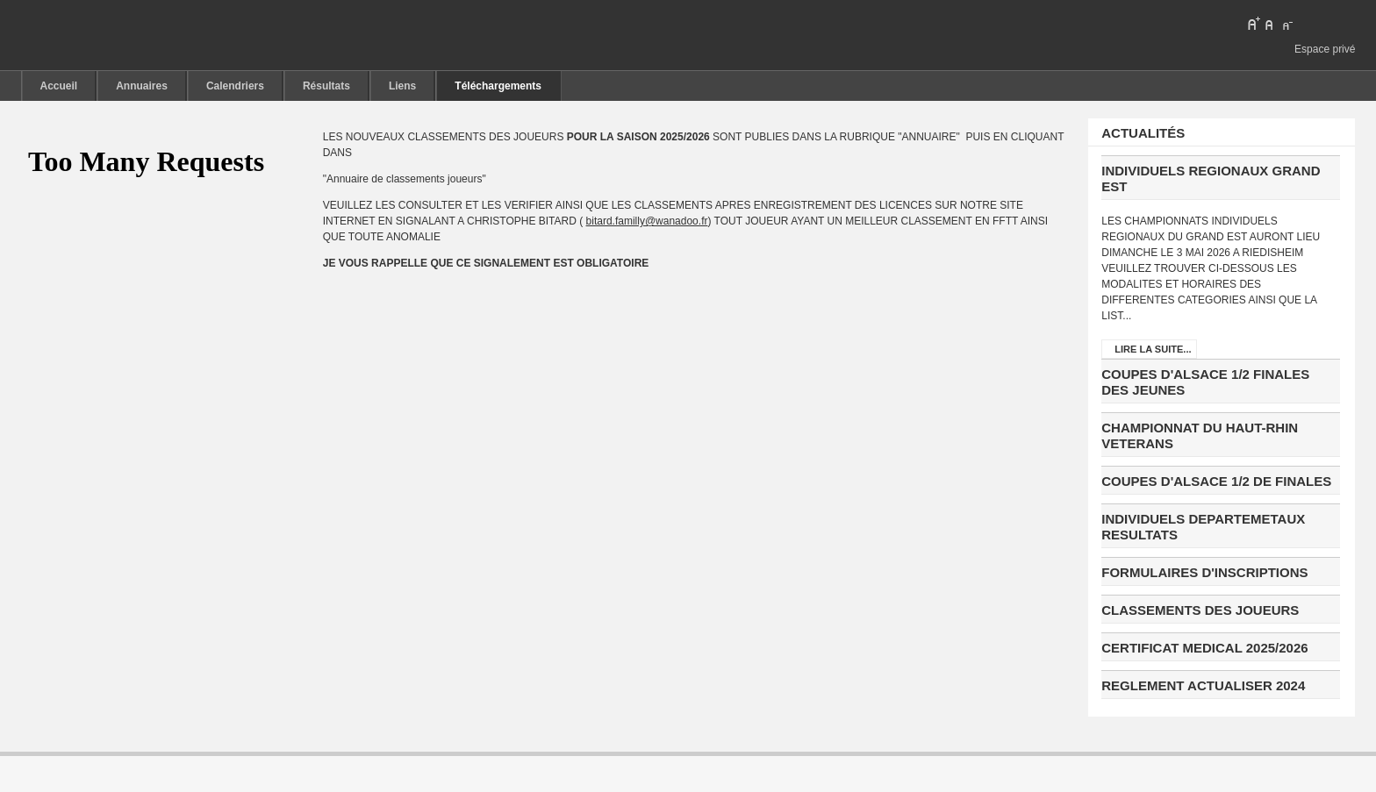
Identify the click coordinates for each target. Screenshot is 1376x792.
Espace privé (1324, 49)
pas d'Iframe (154, 162)
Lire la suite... (1152, 349)
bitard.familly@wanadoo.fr (647, 221)
